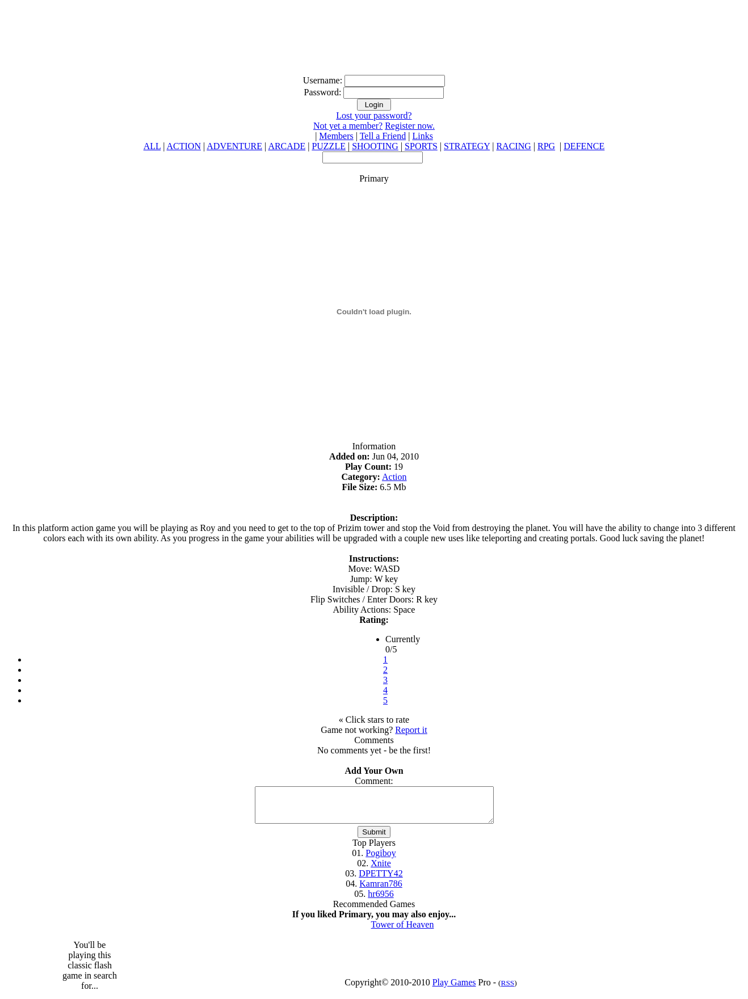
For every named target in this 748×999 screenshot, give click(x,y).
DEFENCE (584, 146)
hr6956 (380, 900)
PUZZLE (329, 146)
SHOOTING (375, 146)
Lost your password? (373, 115)
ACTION (184, 146)
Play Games (454, 989)
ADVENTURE (234, 146)
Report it (411, 730)
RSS (508, 989)
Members (336, 136)
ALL (152, 146)
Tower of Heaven (402, 931)
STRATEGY (467, 146)
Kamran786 (380, 890)
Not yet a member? (348, 125)
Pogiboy (380, 860)
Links (422, 136)
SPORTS (421, 146)
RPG (546, 146)
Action (394, 477)
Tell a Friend (383, 136)
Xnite (381, 870)
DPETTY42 (380, 880)
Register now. (410, 125)
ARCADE (286, 146)
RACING (513, 146)
